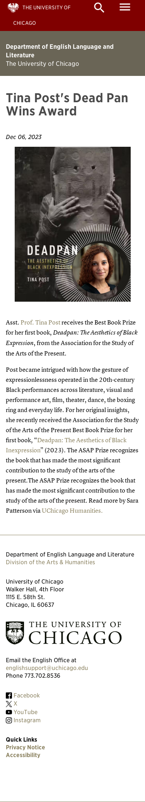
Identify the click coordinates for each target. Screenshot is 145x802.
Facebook (27, 695)
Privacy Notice (25, 747)
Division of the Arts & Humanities (50, 562)
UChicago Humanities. (72, 510)
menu (125, 7)
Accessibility (23, 755)
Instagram (27, 720)
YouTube (26, 712)
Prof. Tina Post (40, 322)
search (99, 8)
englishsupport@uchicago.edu (47, 668)
